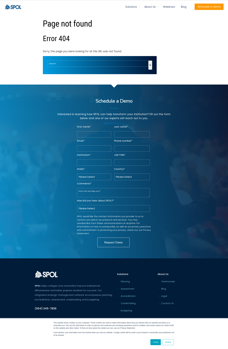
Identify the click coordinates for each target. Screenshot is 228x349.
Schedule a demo (209, 6)
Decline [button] (168, 342)
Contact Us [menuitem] (166, 303)
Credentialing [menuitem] (126, 303)
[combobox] (97, 64)
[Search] (150, 65)
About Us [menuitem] (150, 7)
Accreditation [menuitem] (126, 296)
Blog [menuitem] (183, 7)
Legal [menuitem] (162, 296)
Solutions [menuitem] (131, 7)
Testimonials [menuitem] (166, 281)
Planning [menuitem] (123, 281)
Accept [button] (155, 342)
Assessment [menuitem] (125, 288)
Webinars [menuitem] (169, 7)
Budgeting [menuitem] (124, 310)
